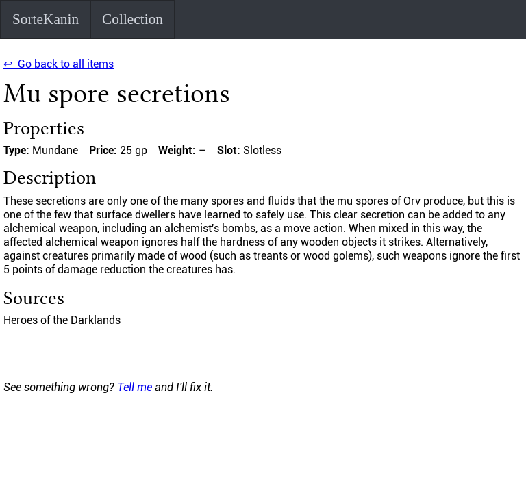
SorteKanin (45, 19)
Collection (132, 19)
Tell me (134, 387)
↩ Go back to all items (58, 64)
